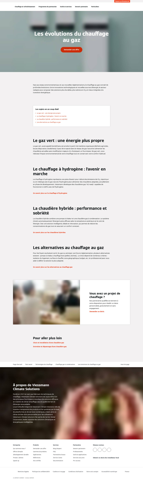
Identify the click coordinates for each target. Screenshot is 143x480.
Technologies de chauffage (43, 364)
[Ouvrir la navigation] (6, 6)
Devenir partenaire (81, 7)
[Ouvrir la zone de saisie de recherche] (129, 7)
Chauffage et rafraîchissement (25, 7)
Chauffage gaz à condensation (65, 364)
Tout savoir (28, 364)
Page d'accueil (17, 364)
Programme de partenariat (48, 7)
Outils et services (66, 7)
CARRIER (31, 478)
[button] (125, 364)
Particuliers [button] (95, 7)
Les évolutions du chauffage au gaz (89, 364)
